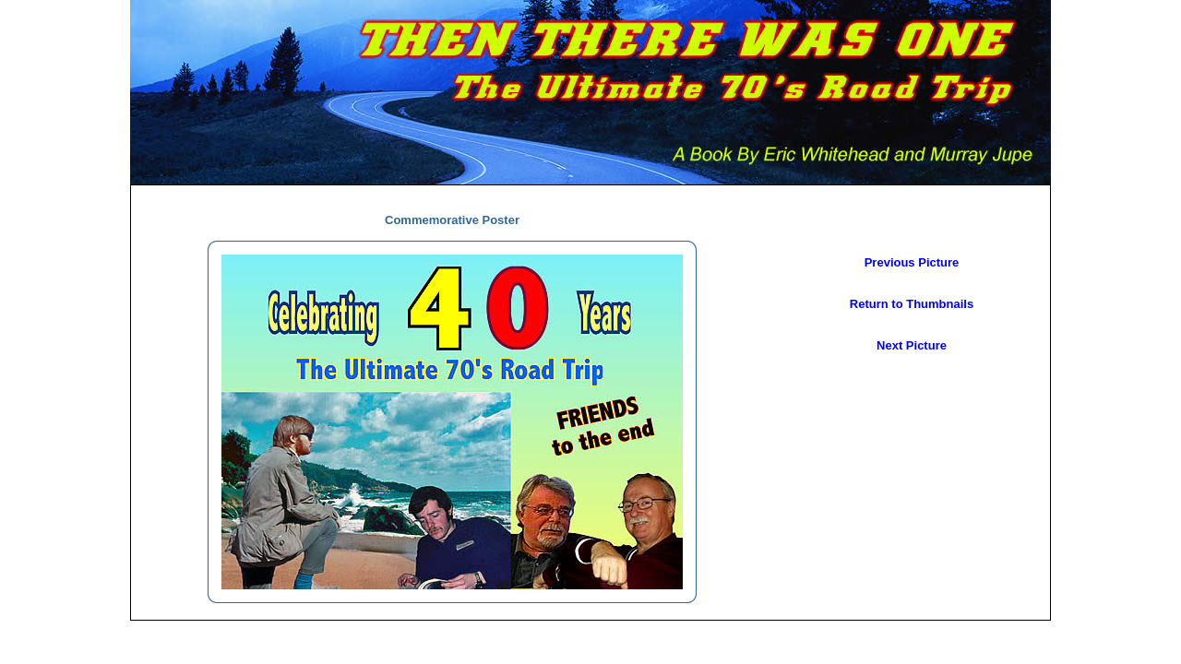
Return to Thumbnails (911, 304)
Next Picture (912, 345)
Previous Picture (912, 262)
